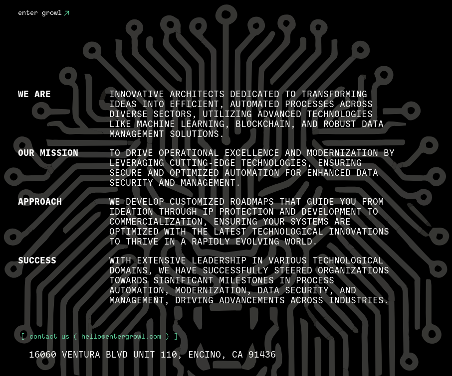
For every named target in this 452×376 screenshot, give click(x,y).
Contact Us (49, 336)
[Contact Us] (66, 13)
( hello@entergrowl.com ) (99, 336)
